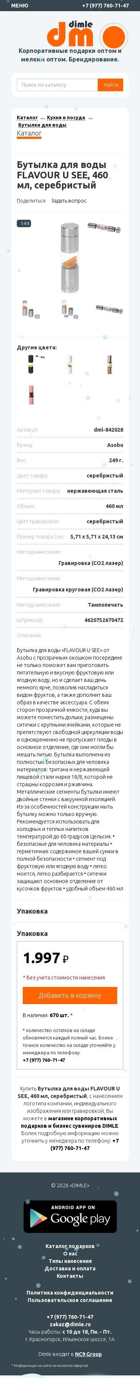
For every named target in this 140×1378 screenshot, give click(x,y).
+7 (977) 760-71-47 (105, 6)
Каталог (27, 117)
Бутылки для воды (42, 124)
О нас (70, 1254)
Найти (110, 85)
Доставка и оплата (70, 1268)
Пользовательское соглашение (70, 1300)
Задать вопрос (69, 201)
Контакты (70, 1276)
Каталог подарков (70, 1246)
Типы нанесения (70, 1261)
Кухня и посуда (66, 117)
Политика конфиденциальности (70, 1293)
